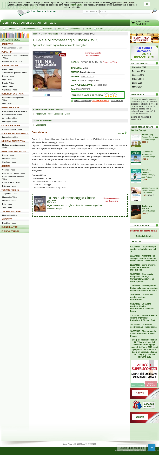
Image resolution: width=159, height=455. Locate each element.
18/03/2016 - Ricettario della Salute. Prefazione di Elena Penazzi (143, 333)
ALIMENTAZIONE (9, 65)
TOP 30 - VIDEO (140, 225)
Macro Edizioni (87, 76)
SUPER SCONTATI (31, 22)
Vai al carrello (133, 23)
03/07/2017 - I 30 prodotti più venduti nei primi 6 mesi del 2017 (143, 249)
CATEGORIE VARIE (10, 125)
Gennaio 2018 (138, 75)
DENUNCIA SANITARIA (12, 94)
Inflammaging (147, 135)
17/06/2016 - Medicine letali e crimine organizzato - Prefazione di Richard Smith (143, 317)
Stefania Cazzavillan (150, 137)
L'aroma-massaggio (150, 188)
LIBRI (5, 22)
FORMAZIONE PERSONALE (14, 133)
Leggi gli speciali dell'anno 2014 (145, 348)
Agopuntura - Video (44, 114)
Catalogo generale (144, 405)
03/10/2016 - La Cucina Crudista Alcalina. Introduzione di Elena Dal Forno (141, 307)
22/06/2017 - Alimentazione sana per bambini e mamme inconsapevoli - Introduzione (143, 258)
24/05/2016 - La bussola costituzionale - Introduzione (143, 325)
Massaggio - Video (62, 114)
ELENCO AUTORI (9, 227)
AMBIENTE (6, 219)
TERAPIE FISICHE (10, 190)
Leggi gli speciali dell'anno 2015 (143, 346)
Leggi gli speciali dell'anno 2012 (146, 355)
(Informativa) (76, 5)
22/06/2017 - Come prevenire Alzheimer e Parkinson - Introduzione (143, 267)
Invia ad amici (117, 100)
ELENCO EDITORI (10, 231)
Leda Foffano (146, 177)
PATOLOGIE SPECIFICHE (13, 151)
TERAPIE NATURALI (11, 211)
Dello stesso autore (142, 127)
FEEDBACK (137, 94)
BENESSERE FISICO (11, 107)
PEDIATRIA (6, 52)
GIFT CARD (49, 22)
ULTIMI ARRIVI (139, 63)
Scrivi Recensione (100, 100)
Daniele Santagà (87, 72)
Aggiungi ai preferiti (82, 100)
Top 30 (157, 225)
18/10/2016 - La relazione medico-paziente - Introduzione (141, 297)
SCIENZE (5, 166)
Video (85, 68)
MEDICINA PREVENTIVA (13, 141)
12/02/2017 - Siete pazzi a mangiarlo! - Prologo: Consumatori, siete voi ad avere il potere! (142, 278)
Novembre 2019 (139, 67)
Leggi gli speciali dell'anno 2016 (144, 343)
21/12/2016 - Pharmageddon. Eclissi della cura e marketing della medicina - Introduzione (144, 288)
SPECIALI (136, 241)
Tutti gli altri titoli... (144, 236)
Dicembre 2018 (138, 71)
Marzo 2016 (137, 87)
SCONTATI (140, 417)
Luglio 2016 (137, 83)
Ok (147, 4)
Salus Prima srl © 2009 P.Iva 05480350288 (79, 444)
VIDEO (14, 22)
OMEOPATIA (7, 44)
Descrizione (41, 125)
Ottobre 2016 (138, 79)
